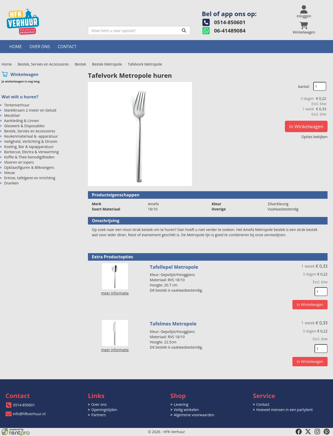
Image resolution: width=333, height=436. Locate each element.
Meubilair (12, 115)
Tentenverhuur (17, 104)
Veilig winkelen (186, 409)
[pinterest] (326, 431)
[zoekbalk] (139, 30)
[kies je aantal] (321, 291)
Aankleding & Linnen (21, 120)
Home (15, 46)
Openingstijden (104, 409)
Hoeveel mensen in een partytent (284, 409)
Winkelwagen (24, 74)
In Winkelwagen (306, 126)
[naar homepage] (43, 22)
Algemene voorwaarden (194, 414)
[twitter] (308, 431)
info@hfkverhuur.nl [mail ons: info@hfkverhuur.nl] (29, 413)
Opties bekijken (314, 136)
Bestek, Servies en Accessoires (43, 64)
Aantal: (304, 86)
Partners (98, 414)
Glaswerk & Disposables (24, 125)
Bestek (80, 64)
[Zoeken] (184, 30)
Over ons (40, 46)
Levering (181, 404)
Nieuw (9, 172)
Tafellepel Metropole (174, 267)
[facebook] (298, 431)
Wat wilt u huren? (20, 97)
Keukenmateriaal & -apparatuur (31, 136)
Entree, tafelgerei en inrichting (29, 177)
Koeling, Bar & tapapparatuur (29, 146)
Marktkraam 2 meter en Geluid (30, 110)
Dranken (11, 183)
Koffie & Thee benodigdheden (29, 157)
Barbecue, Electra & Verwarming (31, 151)
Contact (67, 46)
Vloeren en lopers (19, 162)
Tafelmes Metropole (173, 323)
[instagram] (317, 431)
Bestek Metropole (107, 64)
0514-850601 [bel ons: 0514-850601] (24, 404)
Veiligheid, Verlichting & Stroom (30, 141)
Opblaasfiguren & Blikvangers (29, 167)
